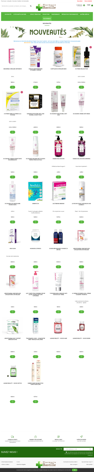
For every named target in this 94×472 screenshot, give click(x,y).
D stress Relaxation (81, 69)
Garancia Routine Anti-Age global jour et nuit (35, 114)
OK (74, 470)
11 (35, 307)
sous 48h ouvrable (81, 439)
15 (58, 217)
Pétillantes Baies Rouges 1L (58, 166)
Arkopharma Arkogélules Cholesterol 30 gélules (12, 294)
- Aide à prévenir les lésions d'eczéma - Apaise (81, 301)
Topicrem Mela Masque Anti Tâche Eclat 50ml (58, 294)
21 (35, 262)
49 (35, 127)
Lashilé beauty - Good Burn (81, 338)
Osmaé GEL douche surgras (81, 159)
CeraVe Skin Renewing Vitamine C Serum (35, 69)
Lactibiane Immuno (58, 203)
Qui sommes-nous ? (87, 462)
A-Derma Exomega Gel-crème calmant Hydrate (81, 294)
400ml (12, 211)
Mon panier (89, 464)
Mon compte (73, 464)
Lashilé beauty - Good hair (58, 338)
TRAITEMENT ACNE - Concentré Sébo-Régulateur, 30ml (35, 339)
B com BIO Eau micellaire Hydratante (12, 204)
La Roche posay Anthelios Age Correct (81, 204)
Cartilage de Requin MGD (58, 69)
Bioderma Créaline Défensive (13, 69)
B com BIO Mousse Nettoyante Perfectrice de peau (35, 159)
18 (12, 82)
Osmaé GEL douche (58, 159)
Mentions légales (21, 464)
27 (36, 82)
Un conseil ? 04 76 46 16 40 (58, 439)
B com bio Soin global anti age (58, 114)
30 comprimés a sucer (58, 211)
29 (13, 351)
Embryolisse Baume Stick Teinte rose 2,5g (35, 384)
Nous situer (79, 1)
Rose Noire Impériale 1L (81, 166)
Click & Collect (5, 464)
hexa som (13, 248)
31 (79, 82)
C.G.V (18, 462)
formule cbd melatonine (12, 256)
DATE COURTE (81, 76)
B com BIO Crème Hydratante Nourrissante (12, 159)
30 (58, 262)
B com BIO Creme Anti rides (81, 114)
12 (58, 82)
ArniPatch (35, 203)
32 (81, 217)
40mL (12, 76)
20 (58, 127)
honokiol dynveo (35, 248)
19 (58, 307)
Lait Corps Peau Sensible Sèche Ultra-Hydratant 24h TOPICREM (35, 295)
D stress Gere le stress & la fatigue (12, 114)
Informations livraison (7, 462)
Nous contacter (88, 1)
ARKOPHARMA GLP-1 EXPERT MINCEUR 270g (12, 339)
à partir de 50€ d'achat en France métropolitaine (12, 439)
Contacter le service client (70, 462)
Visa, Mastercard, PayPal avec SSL (35, 439)
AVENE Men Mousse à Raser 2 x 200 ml (58, 249)
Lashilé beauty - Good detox (12, 383)
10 (83, 82)
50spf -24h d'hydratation (81, 211)
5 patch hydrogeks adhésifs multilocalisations (35, 212)
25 (13, 262)
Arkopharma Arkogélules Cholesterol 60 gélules (81, 249)
